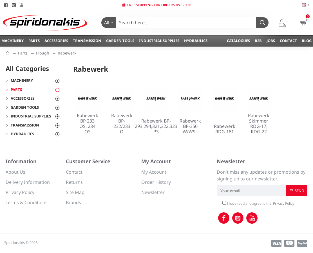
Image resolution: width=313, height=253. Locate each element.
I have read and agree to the (258, 203)
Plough (42, 53)
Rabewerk (67, 53)
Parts (23, 53)
